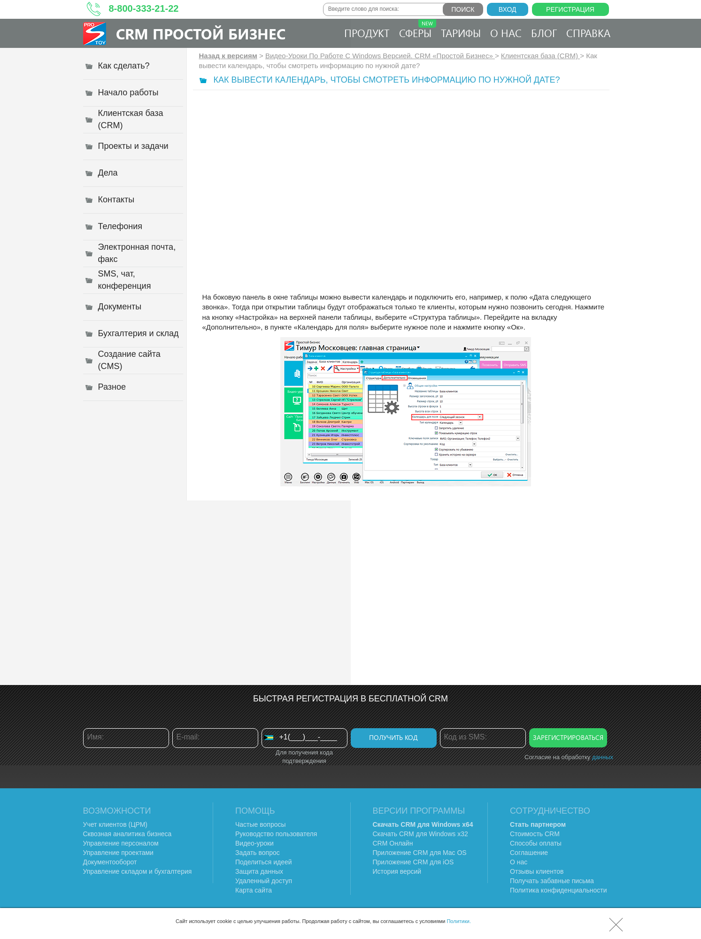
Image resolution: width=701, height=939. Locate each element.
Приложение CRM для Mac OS (420, 852)
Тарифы (461, 33)
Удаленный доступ (263, 881)
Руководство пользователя (276, 834)
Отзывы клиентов (536, 871)
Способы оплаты (536, 843)
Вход (507, 9)
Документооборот (110, 862)
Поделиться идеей (263, 862)
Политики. (459, 921)
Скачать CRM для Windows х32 (420, 834)
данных (602, 757)
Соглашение (529, 852)
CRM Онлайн (393, 843)
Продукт (367, 33)
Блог (544, 33)
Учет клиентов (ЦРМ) (115, 824)
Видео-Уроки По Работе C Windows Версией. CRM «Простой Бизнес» (380, 56)
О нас (506, 33)
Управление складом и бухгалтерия (137, 871)
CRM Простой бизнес (200, 33)
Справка (588, 33)
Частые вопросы (260, 824)
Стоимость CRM (535, 834)
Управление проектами (118, 852)
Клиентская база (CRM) (540, 56)
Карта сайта (253, 890)
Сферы (417, 29)
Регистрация (570, 9)
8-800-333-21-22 (144, 8)
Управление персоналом (121, 843)
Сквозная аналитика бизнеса (127, 834)
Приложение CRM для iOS (413, 862)
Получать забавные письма (552, 881)
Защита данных (259, 871)
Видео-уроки (254, 843)
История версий (397, 871)
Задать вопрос (257, 852)
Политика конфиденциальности (558, 890)
